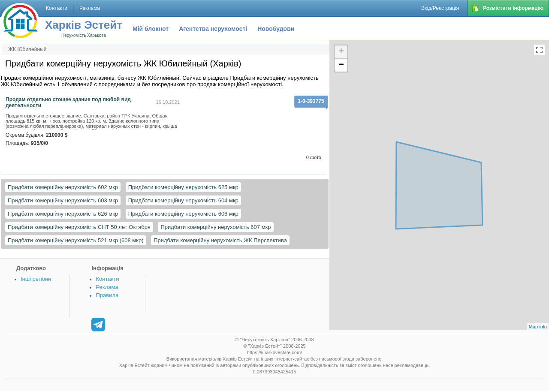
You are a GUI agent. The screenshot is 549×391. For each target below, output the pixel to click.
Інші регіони (36, 279)
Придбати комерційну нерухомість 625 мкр (183, 187)
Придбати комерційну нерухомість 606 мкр (183, 214)
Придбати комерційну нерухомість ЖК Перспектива (220, 240)
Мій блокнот (151, 28)
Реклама (107, 287)
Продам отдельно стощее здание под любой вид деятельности (68, 102)
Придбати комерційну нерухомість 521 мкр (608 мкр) (76, 240)
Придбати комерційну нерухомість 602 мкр (63, 187)
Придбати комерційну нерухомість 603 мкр (63, 200)
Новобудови (275, 28)
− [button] (341, 65)
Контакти (107, 279)
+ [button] (341, 51)
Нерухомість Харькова (83, 35)
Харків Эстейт (83, 24)
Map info (538, 326)
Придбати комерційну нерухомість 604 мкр (183, 200)
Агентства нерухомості (213, 28)
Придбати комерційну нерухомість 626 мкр (63, 214)
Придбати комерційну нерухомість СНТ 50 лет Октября (79, 227)
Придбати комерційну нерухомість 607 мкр (215, 227)
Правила (107, 295)
